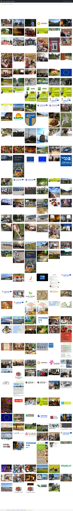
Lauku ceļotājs (3, 510)
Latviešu (70, 1)
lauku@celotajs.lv (30, 510)
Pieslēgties (65, 1)
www (6, 4)
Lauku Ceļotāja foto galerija (8, 1)
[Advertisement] (36, 12)
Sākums (2, 4)
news (8, 4)
